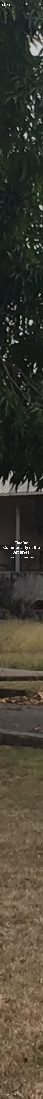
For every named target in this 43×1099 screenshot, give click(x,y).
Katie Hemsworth (29, 557)
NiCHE (6, 4)
